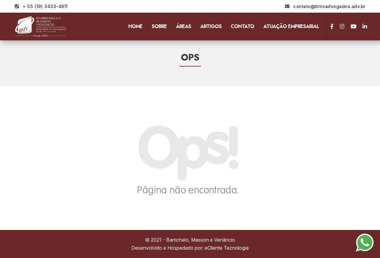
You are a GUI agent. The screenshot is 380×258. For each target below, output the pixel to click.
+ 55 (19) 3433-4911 (45, 6)
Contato (242, 26)
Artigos (211, 26)
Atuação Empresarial (291, 26)
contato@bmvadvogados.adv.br (329, 6)
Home (135, 26)
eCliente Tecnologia (227, 248)
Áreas (183, 26)
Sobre (159, 26)
